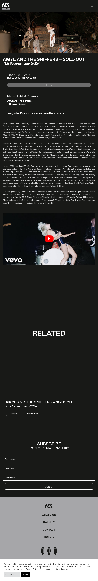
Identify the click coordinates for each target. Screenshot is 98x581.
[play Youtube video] (49, 239)
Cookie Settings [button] (11, 575)
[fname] (49, 459)
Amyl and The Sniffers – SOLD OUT (40, 402)
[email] (49, 477)
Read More (32, 413)
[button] (49, 486)
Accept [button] (25, 575)
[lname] (49, 468)
